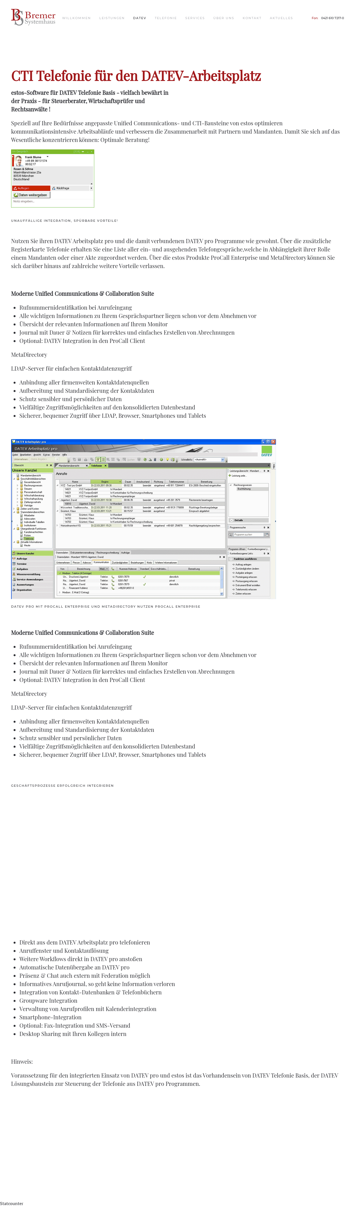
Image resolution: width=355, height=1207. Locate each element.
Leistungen (112, 18)
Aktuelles (281, 18)
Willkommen (76, 18)
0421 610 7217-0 (332, 18)
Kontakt (252, 18)
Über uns (223, 18)
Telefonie (166, 18)
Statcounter (11, 1203)
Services (195, 18)
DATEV (139, 18)
